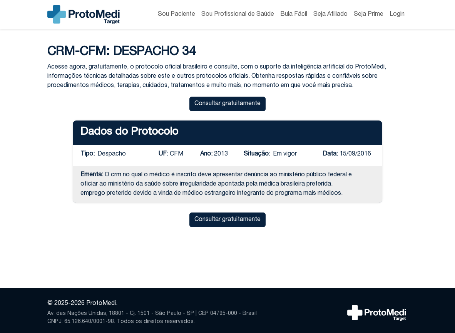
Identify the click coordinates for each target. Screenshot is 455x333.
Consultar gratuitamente (227, 104)
